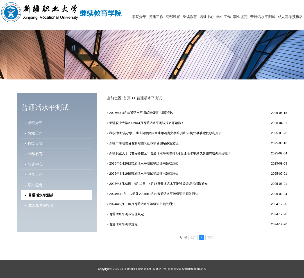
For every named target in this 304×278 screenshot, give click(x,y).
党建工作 (156, 17)
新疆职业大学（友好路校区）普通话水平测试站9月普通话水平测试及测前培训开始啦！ (170, 153)
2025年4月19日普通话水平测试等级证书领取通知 (143, 173)
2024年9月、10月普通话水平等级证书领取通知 (142, 204)
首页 (127, 98)
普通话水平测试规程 (123, 224)
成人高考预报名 (290, 17)
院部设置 (173, 17)
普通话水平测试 (262, 17)
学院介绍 (139, 17)
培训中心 (207, 17)
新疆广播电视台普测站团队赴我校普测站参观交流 (144, 143)
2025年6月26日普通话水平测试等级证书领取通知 (143, 163)
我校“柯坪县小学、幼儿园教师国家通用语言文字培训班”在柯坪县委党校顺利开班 (165, 133)
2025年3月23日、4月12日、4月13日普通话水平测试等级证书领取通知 (158, 183)
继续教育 (190, 17)
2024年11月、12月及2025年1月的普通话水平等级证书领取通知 (153, 194)
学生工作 (223, 17)
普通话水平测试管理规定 (126, 214)
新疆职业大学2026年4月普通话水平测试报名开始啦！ (146, 123)
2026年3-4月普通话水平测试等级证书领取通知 (141, 113)
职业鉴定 (240, 17)
